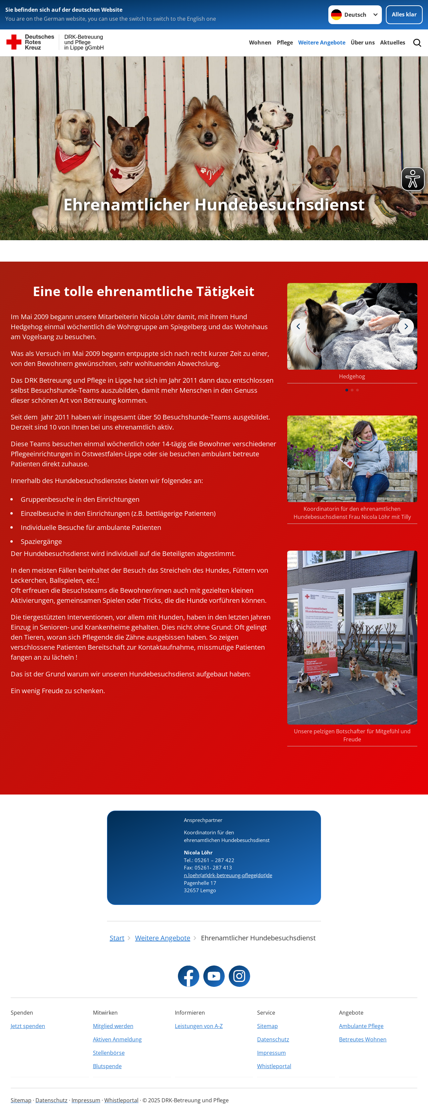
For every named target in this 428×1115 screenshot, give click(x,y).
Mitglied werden (113, 1026)
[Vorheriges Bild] (406, 326)
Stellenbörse (109, 1052)
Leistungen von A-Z (199, 1026)
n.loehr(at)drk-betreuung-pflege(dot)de (228, 875)
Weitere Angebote (321, 42)
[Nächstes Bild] (299, 326)
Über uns (363, 42)
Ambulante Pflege (361, 1026)
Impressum (271, 1052)
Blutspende (107, 1066)
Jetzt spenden (28, 1026)
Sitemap (267, 1026)
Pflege (285, 42)
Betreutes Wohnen (363, 1039)
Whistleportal (274, 1066)
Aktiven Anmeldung (117, 1039)
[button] (346, 390)
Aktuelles (392, 42)
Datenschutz (273, 1039)
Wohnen (260, 42)
